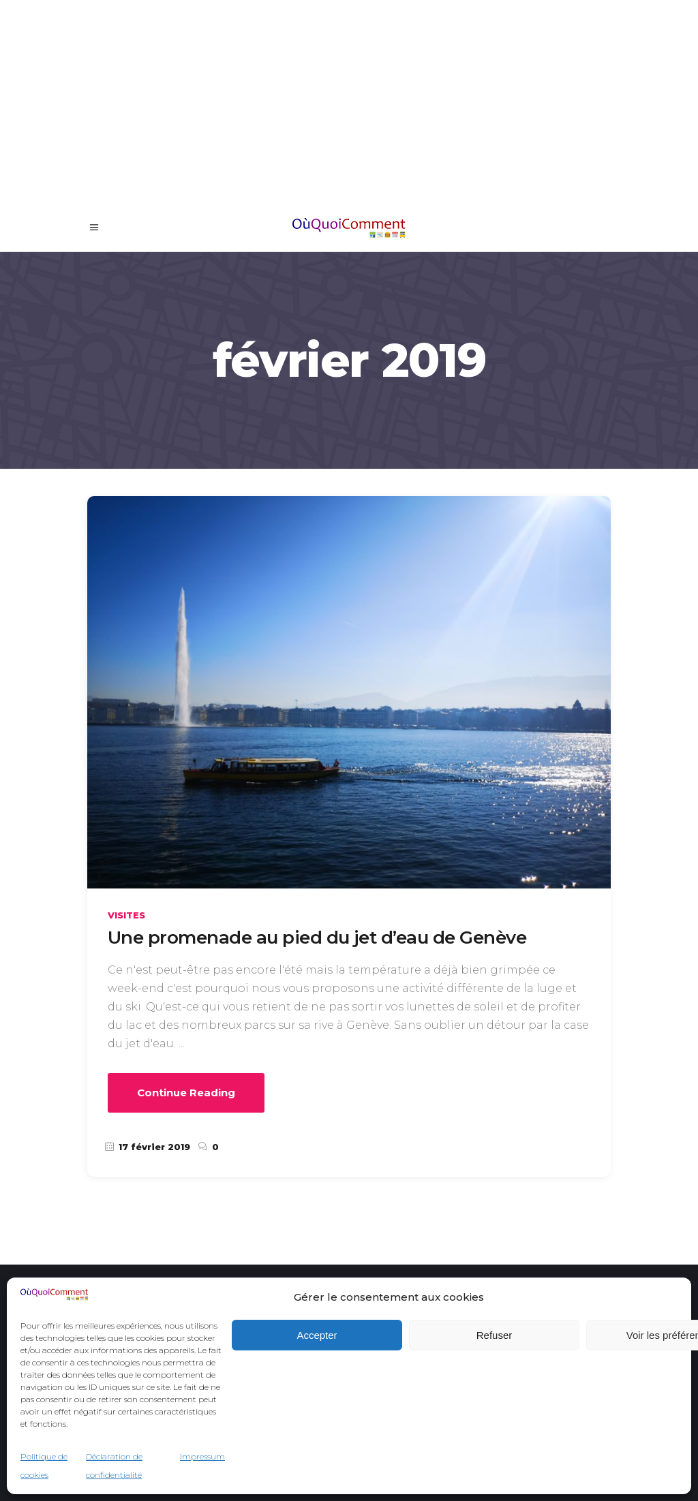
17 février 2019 (147, 1146)
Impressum (202, 1456)
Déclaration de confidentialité (114, 1465)
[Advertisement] (349, 102)
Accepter (317, 1335)
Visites (126, 915)
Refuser (494, 1335)
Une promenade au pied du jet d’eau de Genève (317, 937)
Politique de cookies (43, 1465)
